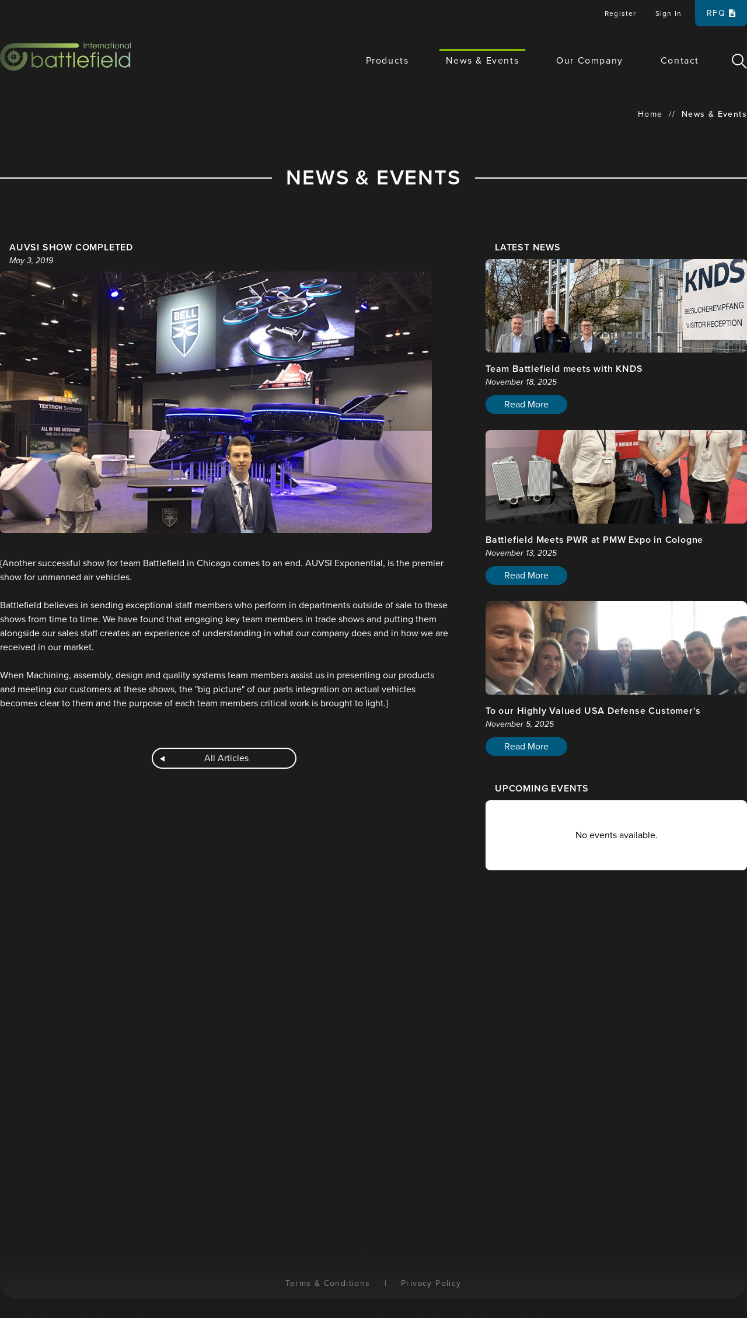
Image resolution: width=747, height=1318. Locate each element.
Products (387, 61)
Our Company (589, 61)
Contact (680, 61)
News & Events (482, 61)
